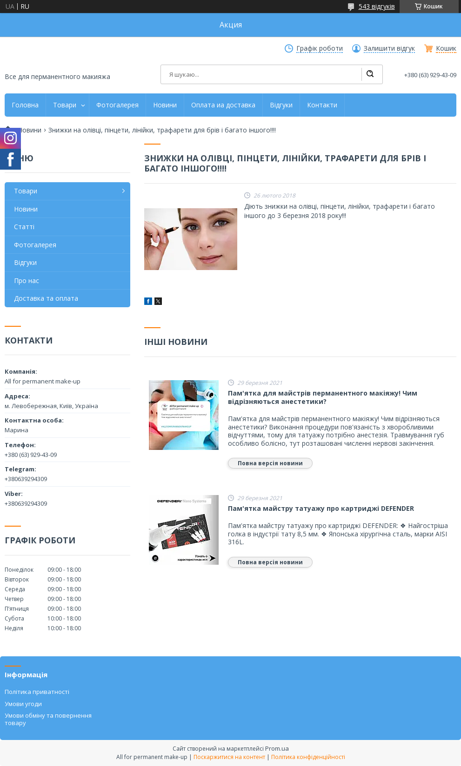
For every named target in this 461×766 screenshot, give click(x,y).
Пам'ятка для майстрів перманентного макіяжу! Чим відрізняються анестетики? (322, 397)
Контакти (322, 105)
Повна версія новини (270, 463)
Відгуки (281, 105)
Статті (24, 226)
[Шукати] (369, 74)
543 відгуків (377, 6)
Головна (25, 105)
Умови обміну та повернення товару (48, 719)
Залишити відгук (389, 48)
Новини (165, 105)
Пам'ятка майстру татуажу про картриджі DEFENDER (321, 508)
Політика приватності (37, 691)
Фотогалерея (117, 105)
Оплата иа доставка (223, 105)
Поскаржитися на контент (229, 757)
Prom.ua (277, 748)
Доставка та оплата (46, 298)
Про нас (26, 280)
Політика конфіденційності (308, 757)
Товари (64, 105)
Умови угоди (23, 704)
